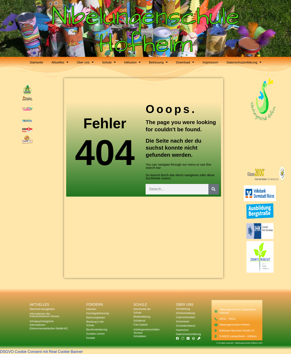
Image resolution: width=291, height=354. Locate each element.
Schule (109, 62)
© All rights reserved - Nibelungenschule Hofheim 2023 (239, 343)
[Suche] (213, 189)
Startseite (36, 62)
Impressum (210, 62)
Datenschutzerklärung (244, 62)
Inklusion (132, 62)
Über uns (85, 62)
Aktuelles (59, 62)
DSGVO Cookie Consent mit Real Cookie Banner (41, 352)
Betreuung (158, 62)
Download (185, 62)
